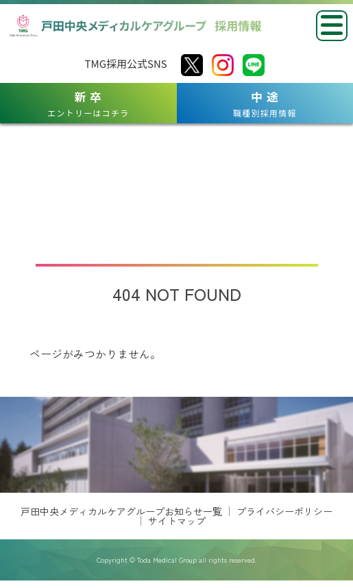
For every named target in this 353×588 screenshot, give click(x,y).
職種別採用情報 (264, 103)
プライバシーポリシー (284, 549)
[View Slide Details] (101, 446)
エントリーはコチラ (88, 103)
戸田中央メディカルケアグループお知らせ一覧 (121, 549)
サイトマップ (177, 558)
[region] (176, 464)
